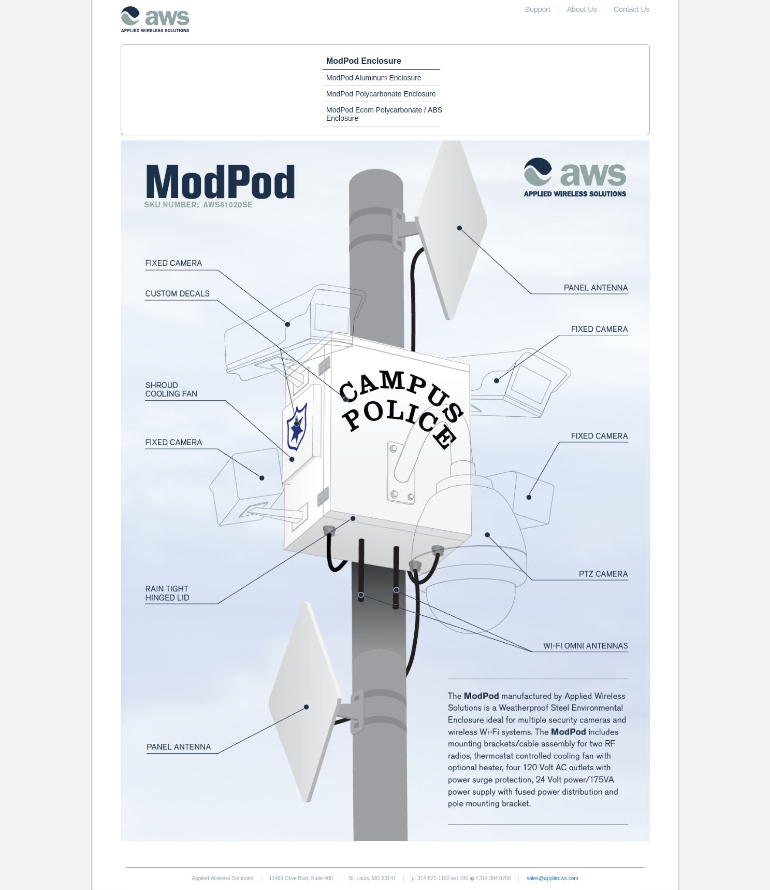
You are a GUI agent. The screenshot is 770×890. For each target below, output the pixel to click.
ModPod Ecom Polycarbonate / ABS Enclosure (384, 114)
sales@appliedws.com (552, 878)
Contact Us (631, 9)
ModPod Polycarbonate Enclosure (381, 94)
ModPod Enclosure (363, 60)
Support (537, 9)
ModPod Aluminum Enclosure (374, 78)
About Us (582, 9)
